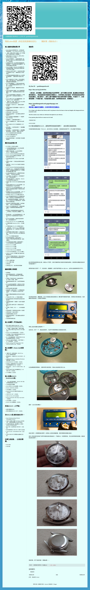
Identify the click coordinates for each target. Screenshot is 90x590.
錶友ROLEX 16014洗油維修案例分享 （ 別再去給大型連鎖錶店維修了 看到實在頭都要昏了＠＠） (15, 189)
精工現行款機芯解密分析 (11, 134)
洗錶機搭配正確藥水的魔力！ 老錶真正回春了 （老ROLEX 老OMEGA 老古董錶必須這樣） (15, 233)
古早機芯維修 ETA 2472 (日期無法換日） (15, 226)
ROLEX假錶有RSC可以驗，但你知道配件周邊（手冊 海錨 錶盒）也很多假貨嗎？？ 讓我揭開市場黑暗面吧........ (15, 80)
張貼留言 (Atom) (35, 577)
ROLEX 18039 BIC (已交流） (12, 387)
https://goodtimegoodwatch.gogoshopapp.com (43, 103)
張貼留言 (32, 571)
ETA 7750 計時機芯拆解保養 (12, 236)
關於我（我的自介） (50, 41)
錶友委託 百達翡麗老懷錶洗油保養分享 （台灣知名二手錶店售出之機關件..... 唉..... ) (15, 211)
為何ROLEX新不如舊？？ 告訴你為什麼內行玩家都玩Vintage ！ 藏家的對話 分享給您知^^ (15, 72)
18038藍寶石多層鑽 (10, 384)
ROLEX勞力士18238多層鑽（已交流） (14, 386)
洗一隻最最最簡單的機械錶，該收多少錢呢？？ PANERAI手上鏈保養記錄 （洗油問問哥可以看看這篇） (15, 200)
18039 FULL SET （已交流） (12, 394)
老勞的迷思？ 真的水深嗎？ (12, 112)
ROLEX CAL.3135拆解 (11, 244)
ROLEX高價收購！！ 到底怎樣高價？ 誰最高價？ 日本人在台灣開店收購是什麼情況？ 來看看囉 (15, 60)
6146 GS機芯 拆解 (10, 262)
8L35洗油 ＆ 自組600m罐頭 (12, 146)
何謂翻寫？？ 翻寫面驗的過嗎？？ (14, 119)
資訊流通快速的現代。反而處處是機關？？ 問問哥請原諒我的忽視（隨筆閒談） (15, 275)
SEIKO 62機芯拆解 (10, 260)
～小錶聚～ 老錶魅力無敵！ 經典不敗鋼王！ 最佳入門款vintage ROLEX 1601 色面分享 (15, 329)
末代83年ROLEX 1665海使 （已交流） (14, 362)
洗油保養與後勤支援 (10, 318)
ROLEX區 (8, 444)
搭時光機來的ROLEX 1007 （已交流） (14, 411)
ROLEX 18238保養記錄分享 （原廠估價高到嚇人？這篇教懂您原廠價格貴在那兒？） (15, 207)
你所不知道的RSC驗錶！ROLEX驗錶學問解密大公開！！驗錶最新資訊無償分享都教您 (15, 91)
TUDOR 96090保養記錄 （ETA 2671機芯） (15, 251)
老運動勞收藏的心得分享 (11, 110)
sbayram (46, 584)
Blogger (55, 584)
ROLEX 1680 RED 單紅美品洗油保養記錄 (15, 153)
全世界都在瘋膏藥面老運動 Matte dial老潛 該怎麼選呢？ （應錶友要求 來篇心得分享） (15, 76)
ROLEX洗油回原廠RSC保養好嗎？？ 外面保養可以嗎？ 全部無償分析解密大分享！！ (15, 96)
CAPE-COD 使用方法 (11, 136)
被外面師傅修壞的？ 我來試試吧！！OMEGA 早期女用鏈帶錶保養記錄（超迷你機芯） (15, 239)
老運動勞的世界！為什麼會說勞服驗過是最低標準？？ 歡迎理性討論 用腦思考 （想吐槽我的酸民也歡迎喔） (15, 64)
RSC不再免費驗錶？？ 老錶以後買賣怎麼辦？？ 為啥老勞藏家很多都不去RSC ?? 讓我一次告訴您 (15, 84)
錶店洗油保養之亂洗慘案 (11, 288)
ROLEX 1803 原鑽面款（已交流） (13, 402)
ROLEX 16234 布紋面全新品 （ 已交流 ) (15, 332)
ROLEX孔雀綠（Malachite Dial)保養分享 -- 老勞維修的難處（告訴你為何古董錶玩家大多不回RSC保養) (15, 68)
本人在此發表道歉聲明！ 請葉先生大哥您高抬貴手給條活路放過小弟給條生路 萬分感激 (15, 285)
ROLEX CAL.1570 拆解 (11, 246)
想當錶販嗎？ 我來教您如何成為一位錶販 (15, 310)
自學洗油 (8, 263)
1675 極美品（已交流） (11, 372)
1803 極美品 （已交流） (11, 389)
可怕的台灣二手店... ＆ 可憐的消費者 (14, 297)
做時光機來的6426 (10, 409)
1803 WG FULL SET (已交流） (12, 395)
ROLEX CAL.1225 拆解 (11, 248)
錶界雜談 (8, 272)
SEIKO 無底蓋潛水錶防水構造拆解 (13, 132)
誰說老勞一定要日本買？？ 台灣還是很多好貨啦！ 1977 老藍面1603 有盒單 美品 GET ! (15, 291)
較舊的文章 (82, 574)
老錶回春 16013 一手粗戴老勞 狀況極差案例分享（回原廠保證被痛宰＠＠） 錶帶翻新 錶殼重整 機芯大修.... (15, 170)
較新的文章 (31, 574)
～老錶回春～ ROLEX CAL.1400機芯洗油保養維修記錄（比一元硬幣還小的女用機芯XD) (15, 229)
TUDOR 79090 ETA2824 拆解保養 (13, 249)
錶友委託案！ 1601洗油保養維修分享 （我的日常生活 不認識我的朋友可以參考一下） (15, 215)
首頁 (57, 574)
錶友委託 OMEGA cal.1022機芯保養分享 (15, 194)
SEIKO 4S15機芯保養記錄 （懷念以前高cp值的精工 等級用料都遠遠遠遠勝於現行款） (15, 257)
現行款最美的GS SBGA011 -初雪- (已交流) (15, 429)
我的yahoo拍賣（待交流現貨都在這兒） (21, 41)
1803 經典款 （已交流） (11, 400)
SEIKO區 (8, 446)
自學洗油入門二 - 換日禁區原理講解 (14, 265)
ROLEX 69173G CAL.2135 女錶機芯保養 (15, 221)
